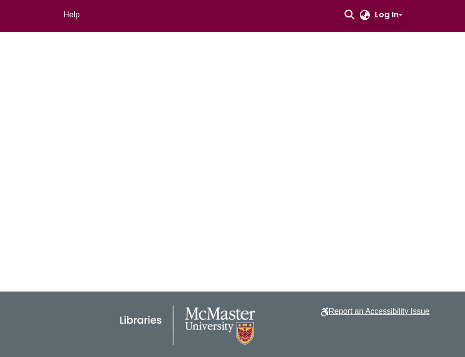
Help (71, 14)
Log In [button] (387, 14)
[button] (349, 15)
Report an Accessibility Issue (379, 311)
